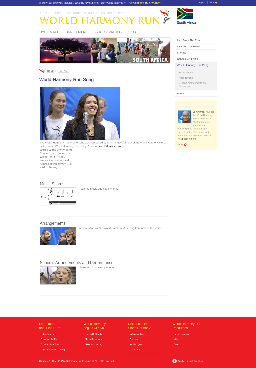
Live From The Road (55, 32)
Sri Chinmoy (199, 111)
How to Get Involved (94, 334)
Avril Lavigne (135, 344)
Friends (83, 32)
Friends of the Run (49, 339)
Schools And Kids (108, 32)
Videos (177, 339)
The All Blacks (136, 349)
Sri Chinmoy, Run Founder (145, 2)
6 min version (114, 146)
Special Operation (194, 361)
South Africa (186, 22)
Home (50, 71)
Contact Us (179, 344)
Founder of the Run (50, 344)
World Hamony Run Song (53, 349)
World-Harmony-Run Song (192, 65)
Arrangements (186, 77)
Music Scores (186, 72)
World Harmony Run (105, 17)
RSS (212, 2)
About (132, 32)
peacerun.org (189, 138)
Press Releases (181, 334)
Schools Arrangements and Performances (193, 84)
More (180, 144)
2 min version (95, 146)
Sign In (202, 2)
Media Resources (93, 339)
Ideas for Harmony (94, 344)
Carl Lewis (134, 339)
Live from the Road (188, 46)
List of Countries (48, 334)
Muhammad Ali (136, 334)
